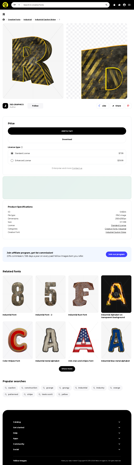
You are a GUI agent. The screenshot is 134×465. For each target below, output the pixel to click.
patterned (11, 394)
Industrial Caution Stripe (116, 232)
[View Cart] (114, 5)
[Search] (106, 4)
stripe (28, 394)
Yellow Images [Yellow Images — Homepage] (20, 461)
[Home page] (4, 20)
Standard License (118, 225)
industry (98, 388)
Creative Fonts (111, 229)
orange (115, 388)
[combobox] (66, 4)
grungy (64, 388)
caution (10, 388)
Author (13, 107)
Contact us (77, 168)
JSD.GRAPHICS (17, 104)
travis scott (45, 394)
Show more (67, 369)
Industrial (122, 229)
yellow (63, 394)
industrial (81, 388)
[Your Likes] (119, 5)
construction (29, 388)
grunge (48, 388)
